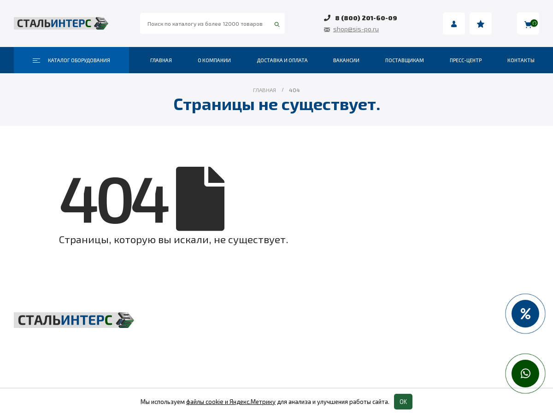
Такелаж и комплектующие (241, 356)
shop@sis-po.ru (356, 29)
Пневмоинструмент (407, 338)
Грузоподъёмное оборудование (249, 321)
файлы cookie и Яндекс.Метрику (231, 401)
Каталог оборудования (71, 60)
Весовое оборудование (413, 321)
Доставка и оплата (282, 60)
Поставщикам (404, 60)
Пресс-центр (466, 60)
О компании (214, 60)
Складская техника (226, 338)
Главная (161, 60)
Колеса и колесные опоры (417, 356)
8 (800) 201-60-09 (366, 18)
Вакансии (346, 60)
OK (403, 401)
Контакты (521, 60)
